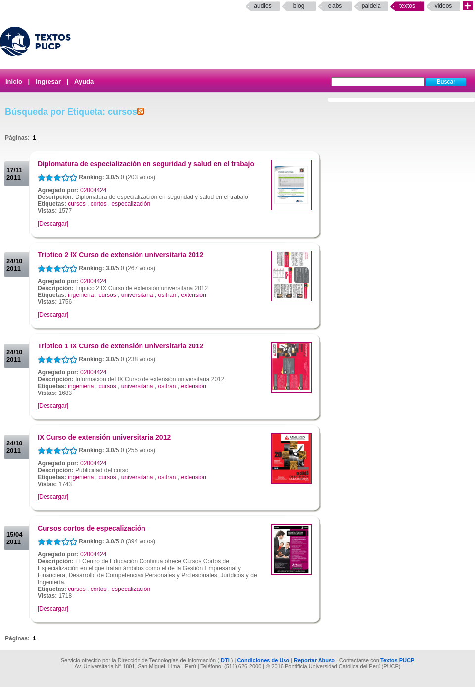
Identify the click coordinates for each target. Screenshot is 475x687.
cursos (76, 203)
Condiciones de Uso (263, 660)
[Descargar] (53, 223)
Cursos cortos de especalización (91, 528)
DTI (225, 660)
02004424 (93, 190)
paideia (371, 5)
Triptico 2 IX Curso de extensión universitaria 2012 (120, 255)
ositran (167, 295)
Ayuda (84, 81)
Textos (407, 5)
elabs (335, 5)
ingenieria (81, 295)
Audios (262, 5)
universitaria (137, 295)
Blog (299, 5)
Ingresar (48, 81)
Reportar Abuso (314, 660)
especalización (130, 203)
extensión (193, 295)
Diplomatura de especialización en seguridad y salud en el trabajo (146, 164)
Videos (443, 5)
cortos (99, 203)
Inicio (13, 81)
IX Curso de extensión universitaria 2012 (104, 437)
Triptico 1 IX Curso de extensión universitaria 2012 (120, 346)
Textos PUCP (397, 660)
